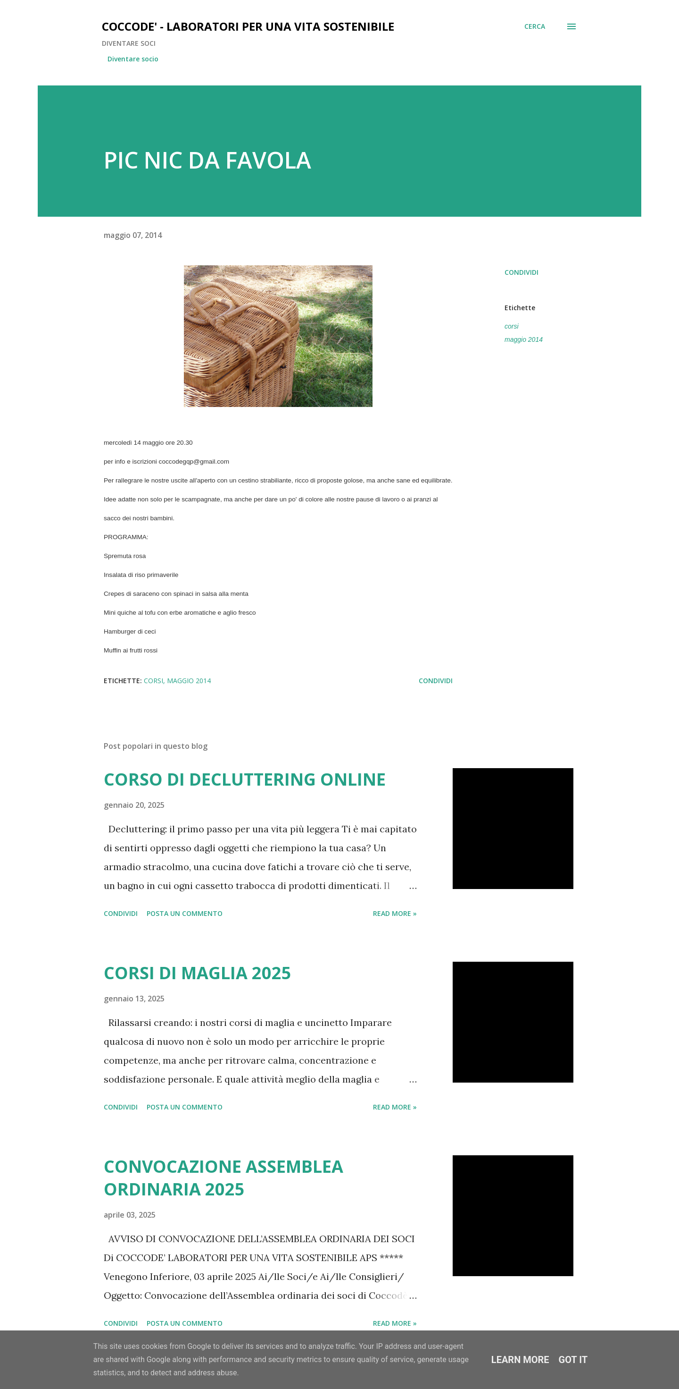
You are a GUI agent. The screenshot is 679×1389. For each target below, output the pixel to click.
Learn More (520, 1359)
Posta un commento (185, 913)
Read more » (395, 913)
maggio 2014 (524, 339)
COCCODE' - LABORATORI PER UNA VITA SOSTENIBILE (248, 26)
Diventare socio (133, 58)
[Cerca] (534, 26)
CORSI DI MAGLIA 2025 (197, 972)
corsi (512, 326)
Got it (573, 1359)
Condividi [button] (521, 272)
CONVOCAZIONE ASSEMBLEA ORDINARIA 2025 (223, 1178)
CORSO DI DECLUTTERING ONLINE (245, 779)
